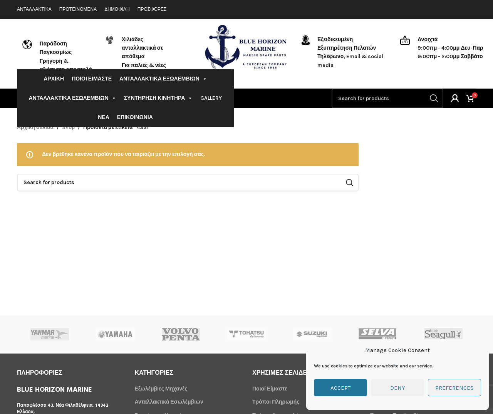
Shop (68, 127)
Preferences (454, 387)
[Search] (387, 98)
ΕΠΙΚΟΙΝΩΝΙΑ (135, 117)
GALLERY (211, 98)
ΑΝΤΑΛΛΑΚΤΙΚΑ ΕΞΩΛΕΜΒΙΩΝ (163, 79)
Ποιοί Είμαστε (269, 389)
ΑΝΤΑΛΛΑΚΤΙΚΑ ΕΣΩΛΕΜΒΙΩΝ (72, 98)
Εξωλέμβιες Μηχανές (161, 389)
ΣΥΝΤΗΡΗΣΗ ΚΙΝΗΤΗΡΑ (158, 98)
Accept (340, 387)
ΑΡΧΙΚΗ (54, 78)
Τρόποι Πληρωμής (275, 402)
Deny (397, 387)
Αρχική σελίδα (35, 127)
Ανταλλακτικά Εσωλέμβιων (169, 402)
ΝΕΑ (103, 117)
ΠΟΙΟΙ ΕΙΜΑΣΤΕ (92, 78)
